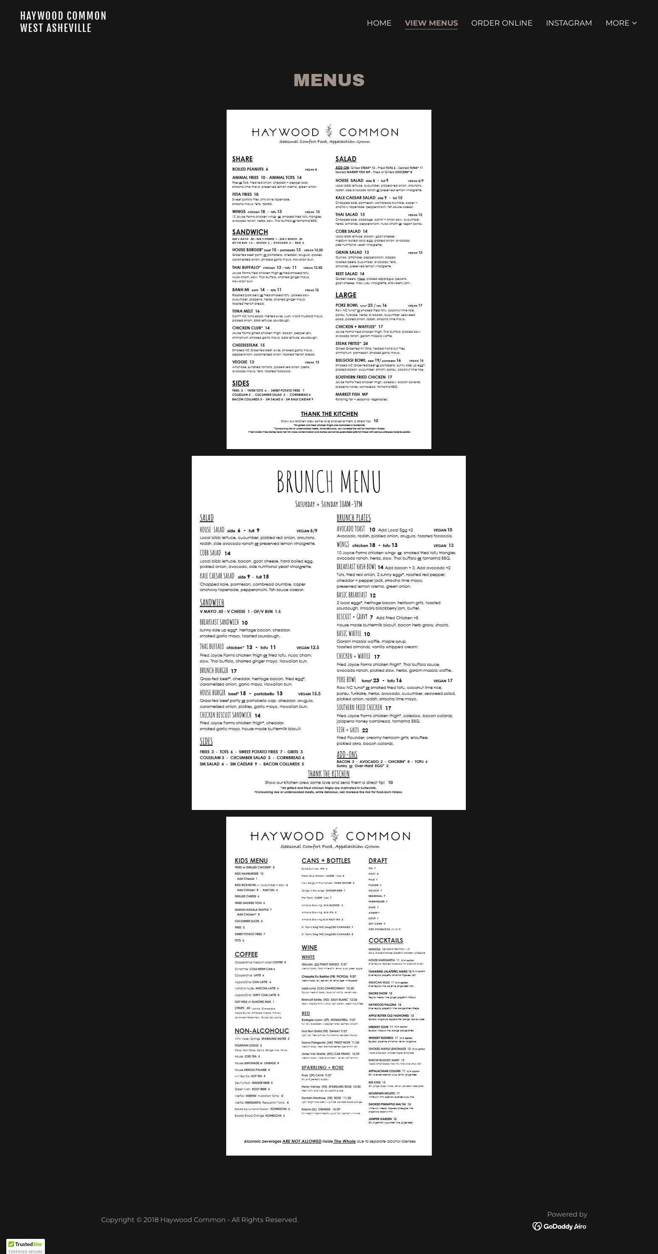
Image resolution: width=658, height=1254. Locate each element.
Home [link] (379, 23)
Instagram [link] (569, 23)
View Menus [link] (431, 23)
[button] (622, 23)
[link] (171, 29)
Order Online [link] (502, 23)
